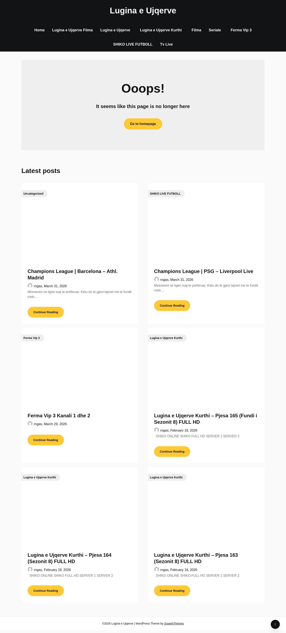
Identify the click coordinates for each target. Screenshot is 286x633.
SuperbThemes (174, 626)
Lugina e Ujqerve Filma (72, 30)
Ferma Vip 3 (241, 30)
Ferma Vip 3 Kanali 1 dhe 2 (59, 416)
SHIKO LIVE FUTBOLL (132, 44)
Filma (196, 30)
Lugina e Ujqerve (143, 10)
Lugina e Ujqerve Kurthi (161, 30)
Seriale (215, 30)
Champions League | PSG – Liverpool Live (203, 271)
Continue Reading (45, 313)
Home (39, 30)
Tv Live (166, 44)
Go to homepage (143, 124)
